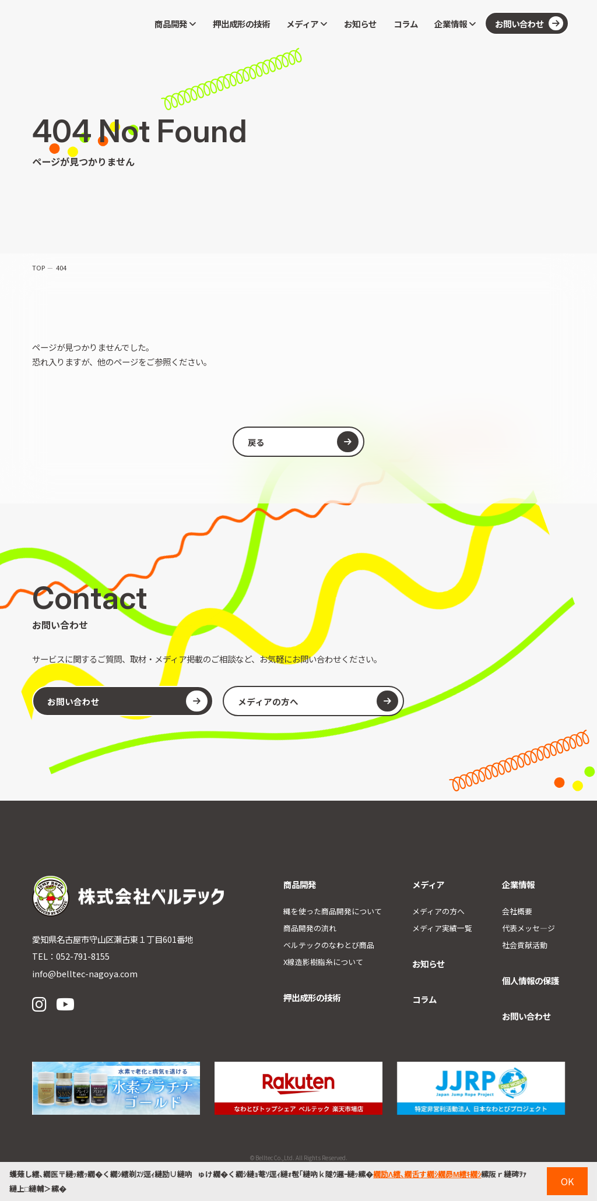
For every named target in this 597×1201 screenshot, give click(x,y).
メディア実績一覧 (442, 928)
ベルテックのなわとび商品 (328, 944)
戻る (303, 441)
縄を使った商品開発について (332, 911)
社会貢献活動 (524, 944)
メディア (306, 23)
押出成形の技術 (241, 23)
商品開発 (175, 23)
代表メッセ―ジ (528, 928)
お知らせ (360, 23)
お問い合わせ (529, 23)
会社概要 (517, 911)
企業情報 (455, 23)
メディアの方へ (313, 701)
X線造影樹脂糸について (323, 961)
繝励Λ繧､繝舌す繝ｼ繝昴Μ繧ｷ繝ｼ (427, 1173)
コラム (406, 23)
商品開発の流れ (309, 928)
